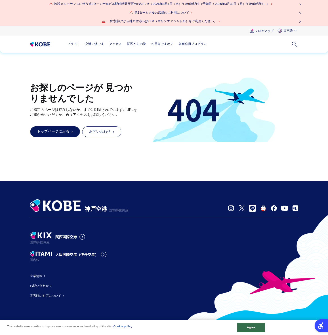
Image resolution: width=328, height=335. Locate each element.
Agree (251, 329)
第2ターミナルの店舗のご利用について (161, 12)
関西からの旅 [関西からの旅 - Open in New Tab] (136, 44)
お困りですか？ (162, 44)
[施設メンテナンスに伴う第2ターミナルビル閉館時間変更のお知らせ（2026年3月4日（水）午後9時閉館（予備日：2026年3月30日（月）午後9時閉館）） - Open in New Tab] (162, 4)
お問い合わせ (39, 286)
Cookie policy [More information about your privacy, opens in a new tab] (122, 328)
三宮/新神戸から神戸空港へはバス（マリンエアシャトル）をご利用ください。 (162, 21)
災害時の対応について (45, 295)
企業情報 (36, 276)
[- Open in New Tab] (231, 208)
